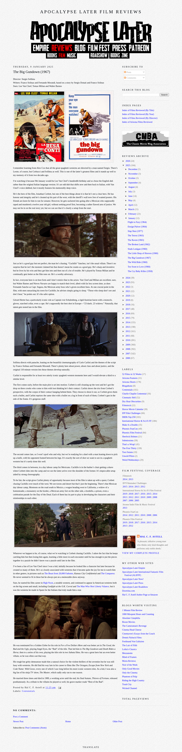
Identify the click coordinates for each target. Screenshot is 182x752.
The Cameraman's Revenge (134, 626)
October (132, 178)
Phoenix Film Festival (132, 432)
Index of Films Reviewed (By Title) (138, 110)
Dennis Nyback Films (132, 637)
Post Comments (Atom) (36, 727)
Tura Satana (127, 452)
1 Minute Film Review (132, 610)
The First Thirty (129, 448)
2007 (128, 353)
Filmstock (126, 405)
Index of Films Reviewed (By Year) (138, 114)
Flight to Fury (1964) (137, 222)
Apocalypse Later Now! (133, 579)
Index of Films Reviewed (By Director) (139, 118)
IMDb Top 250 (128, 417)
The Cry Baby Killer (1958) (140, 271)
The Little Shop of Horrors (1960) (143, 253)
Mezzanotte (127, 653)
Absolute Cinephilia (131, 618)
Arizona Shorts (129, 382)
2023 (128, 282)
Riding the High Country (133, 680)
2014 (128, 322)
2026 (128, 161)
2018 (128, 304)
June (130, 196)
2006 (131, 500)
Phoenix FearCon (130, 428)
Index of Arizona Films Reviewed (137, 122)
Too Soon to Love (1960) (139, 266)
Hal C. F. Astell (151, 536)
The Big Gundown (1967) (31, 72)
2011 (128, 336)
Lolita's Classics (129, 649)
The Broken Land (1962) (139, 244)
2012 (128, 331)
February (132, 214)
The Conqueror (108, 573)
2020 (128, 295)
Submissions (127, 440)
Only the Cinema (129, 672)
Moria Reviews (129, 661)
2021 (128, 291)
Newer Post (18, 721)
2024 (128, 278)
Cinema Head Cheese (131, 629)
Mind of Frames (129, 657)
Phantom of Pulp (129, 676)
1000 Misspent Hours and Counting (138, 614)
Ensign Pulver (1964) (137, 226)
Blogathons (127, 386)
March (131, 209)
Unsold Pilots (128, 456)
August (131, 187)
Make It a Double (130, 425)
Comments (130, 78)
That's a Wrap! (128, 444)
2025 (128, 165)
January (132, 218)
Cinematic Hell (129, 397)
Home (68, 721)
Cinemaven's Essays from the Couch (138, 633)
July (130, 191)
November (133, 173)
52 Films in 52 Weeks (131, 374)
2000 (128, 358)
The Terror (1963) (136, 235)
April (131, 205)
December (133, 169)
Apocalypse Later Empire (133, 568)
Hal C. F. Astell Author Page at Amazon (140, 594)
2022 (128, 287)
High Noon (48, 583)
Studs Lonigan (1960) (137, 249)
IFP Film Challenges (131, 413)
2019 (128, 300)
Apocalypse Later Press (132, 583)
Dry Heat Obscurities (131, 401)
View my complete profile (140, 553)
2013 (128, 327)
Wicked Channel (129, 688)
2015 (128, 318)
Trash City (127, 684)
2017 (128, 309)
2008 (128, 349)
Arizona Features (129, 378)
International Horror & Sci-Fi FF (136, 421)
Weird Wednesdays (130, 460)
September (133, 182)
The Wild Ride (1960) (137, 262)
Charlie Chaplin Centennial (134, 393)
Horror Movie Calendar (132, 409)
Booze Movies (128, 622)
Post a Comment (20, 716)
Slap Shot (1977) (135, 231)
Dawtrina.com (128, 590)
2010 (128, 340)
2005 (137, 500)
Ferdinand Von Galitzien (133, 641)
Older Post (117, 721)
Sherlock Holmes (130, 436)
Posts (127, 72)
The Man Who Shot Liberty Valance (93, 586)
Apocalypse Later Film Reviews (91, 11)
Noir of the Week (129, 665)
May (130, 200)
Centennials (28, 691)
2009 (128, 344)
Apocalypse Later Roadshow (135, 587)
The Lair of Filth (129, 645)
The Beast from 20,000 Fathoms (58, 573)
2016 (128, 313)
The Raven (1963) (136, 240)
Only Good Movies (130, 668)
